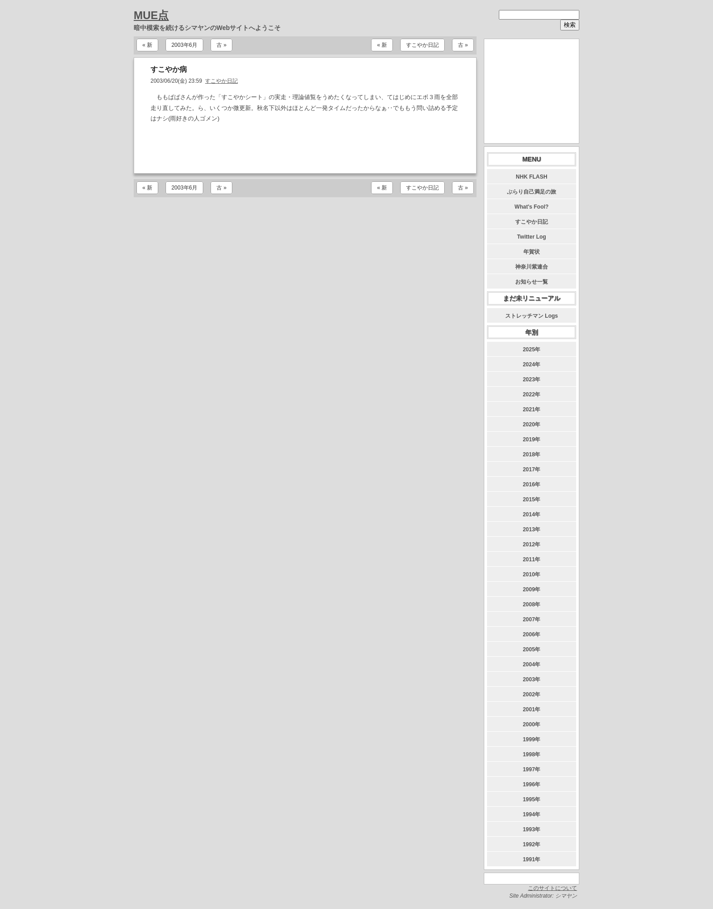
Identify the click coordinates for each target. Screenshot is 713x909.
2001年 (532, 709)
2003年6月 (184, 45)
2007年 (532, 619)
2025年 (532, 349)
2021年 (532, 409)
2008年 (532, 604)
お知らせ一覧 (531, 282)
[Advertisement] (305, 148)
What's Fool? (532, 207)
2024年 (532, 364)
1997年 (532, 769)
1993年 (532, 829)
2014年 (532, 514)
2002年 (532, 694)
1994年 (532, 814)
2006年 (532, 634)
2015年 (532, 499)
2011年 (532, 559)
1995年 (532, 799)
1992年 (532, 844)
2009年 (532, 589)
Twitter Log (531, 237)
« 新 (147, 45)
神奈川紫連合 (531, 267)
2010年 (532, 574)
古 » (221, 45)
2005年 (532, 649)
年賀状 (531, 252)
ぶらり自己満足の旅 (531, 192)
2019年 (532, 439)
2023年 (532, 379)
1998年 (532, 754)
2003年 (532, 679)
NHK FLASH (531, 177)
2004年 (532, 664)
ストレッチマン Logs (531, 316)
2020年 (532, 424)
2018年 (532, 454)
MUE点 (151, 15)
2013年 (532, 529)
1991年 (532, 859)
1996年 (532, 784)
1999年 (532, 739)
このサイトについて (552, 888)
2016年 (532, 484)
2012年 (532, 544)
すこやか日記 (422, 45)
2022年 (532, 394)
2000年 (532, 724)
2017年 (532, 469)
